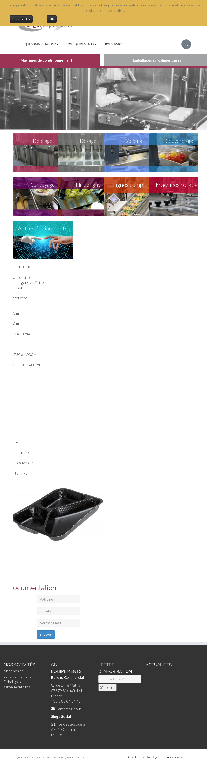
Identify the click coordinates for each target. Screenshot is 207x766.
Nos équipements (80, 44)
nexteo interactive (76, 757)
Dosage (88, 141)
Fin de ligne (88, 185)
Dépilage (42, 141)
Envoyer (46, 634)
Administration (174, 757)
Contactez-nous (68, 709)
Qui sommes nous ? (41, 44)
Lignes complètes (134, 184)
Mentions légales (151, 757)
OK (52, 19)
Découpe (134, 141)
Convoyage (42, 185)
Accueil (132, 757)
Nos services (113, 44)
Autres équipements (42, 228)
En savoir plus (21, 19)
